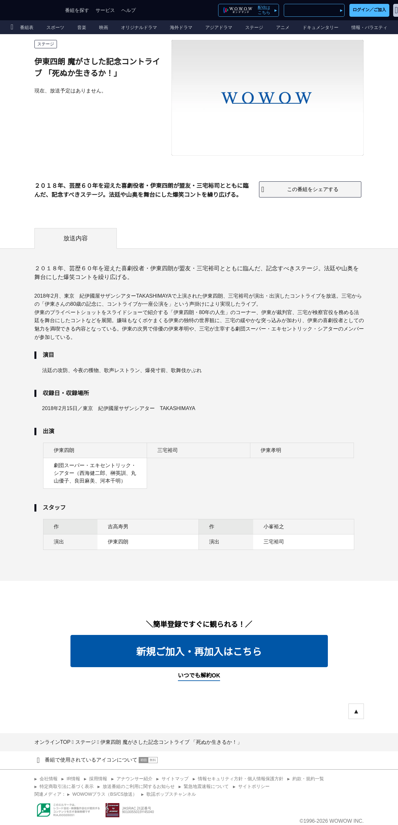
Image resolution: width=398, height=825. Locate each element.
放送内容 (75, 238)
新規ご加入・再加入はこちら (199, 652)
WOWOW (28, 10)
